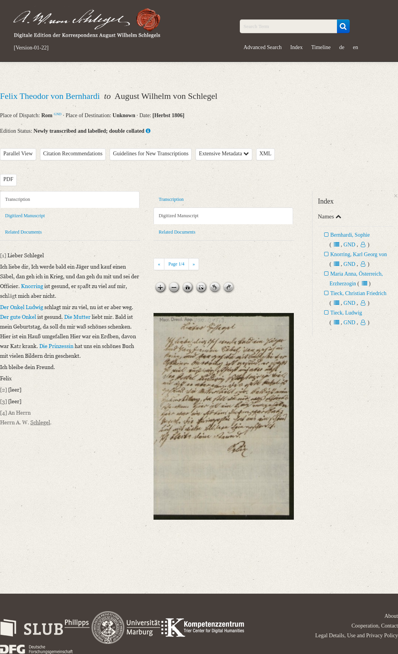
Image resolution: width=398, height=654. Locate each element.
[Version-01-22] (31, 48)
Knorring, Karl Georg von (358, 254)
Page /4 (176, 264)
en (355, 47)
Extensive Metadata (224, 153)
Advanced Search (263, 47)
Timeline (321, 47)
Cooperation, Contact (374, 626)
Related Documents (23, 232)
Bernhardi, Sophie (350, 235)
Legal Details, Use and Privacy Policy (356, 635)
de (341, 47)
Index (296, 47)
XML (265, 153)
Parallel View (18, 153)
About (391, 616)
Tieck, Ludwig (346, 313)
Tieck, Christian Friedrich (358, 293)
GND (57, 114)
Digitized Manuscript (25, 215)
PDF (8, 179)
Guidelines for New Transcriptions (151, 153)
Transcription (17, 199)
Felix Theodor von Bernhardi (51, 96)
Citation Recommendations (73, 153)
